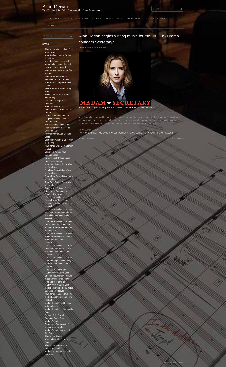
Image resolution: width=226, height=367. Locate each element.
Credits (109, 19)
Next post (177, 139)
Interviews (82, 19)
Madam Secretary (137, 133)
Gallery (149, 19)
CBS (100, 133)
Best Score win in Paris (55, 106)
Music (58, 19)
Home (49, 19)
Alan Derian (55, 6)
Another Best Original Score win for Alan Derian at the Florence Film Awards (57, 191)
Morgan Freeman (155, 133)
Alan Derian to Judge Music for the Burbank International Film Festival (58, 297)
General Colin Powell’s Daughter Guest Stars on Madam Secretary (56, 318)
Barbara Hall (91, 133)
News (120, 19)
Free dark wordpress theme (173, 363)
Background (134, 19)
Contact (162, 19)
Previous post (88, 139)
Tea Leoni (168, 133)
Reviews (96, 19)
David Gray (108, 133)
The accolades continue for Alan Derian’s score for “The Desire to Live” (57, 128)
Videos (69, 19)
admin (103, 47)
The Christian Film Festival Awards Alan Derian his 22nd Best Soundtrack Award (58, 64)
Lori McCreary (121, 133)
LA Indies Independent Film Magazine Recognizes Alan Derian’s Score (57, 119)
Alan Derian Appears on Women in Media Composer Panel (57, 339)
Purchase (51, 25)
